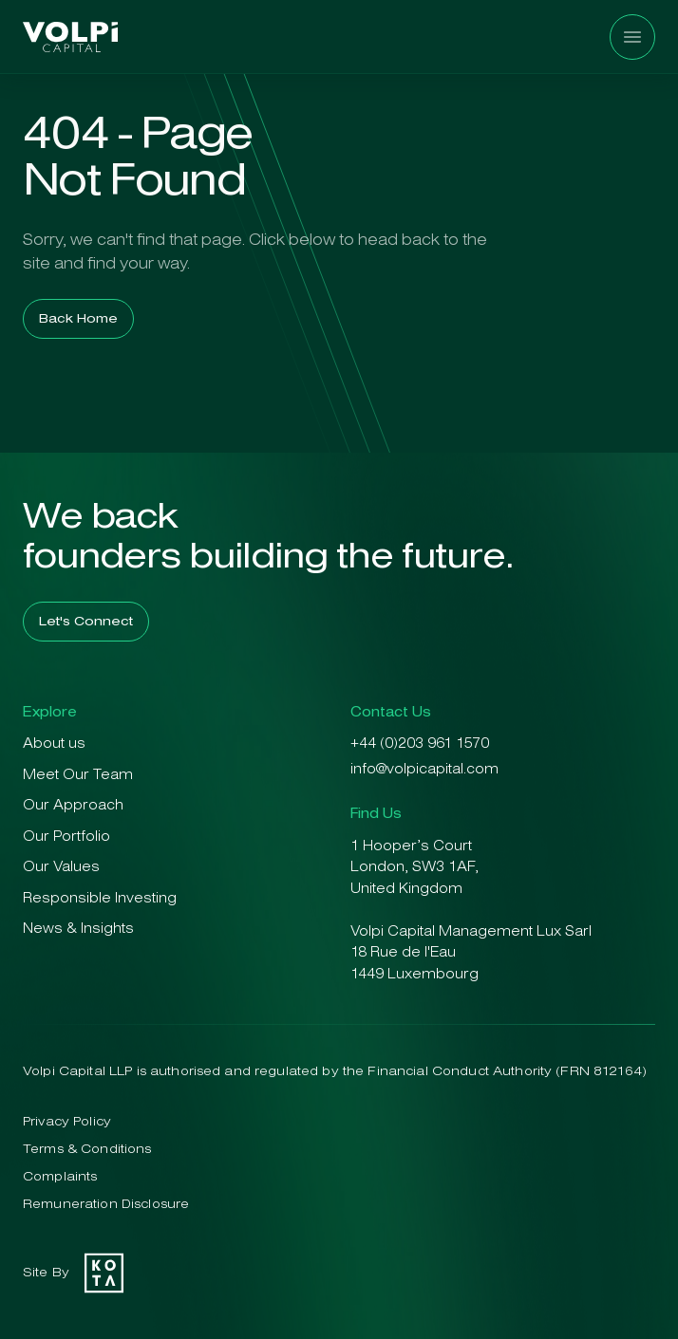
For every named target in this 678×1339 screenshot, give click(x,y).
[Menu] (632, 37)
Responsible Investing (100, 899)
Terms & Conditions (87, 1149)
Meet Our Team (78, 776)
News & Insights (78, 929)
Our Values (61, 868)
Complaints (60, 1177)
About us (54, 744)
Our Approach (73, 806)
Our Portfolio (66, 837)
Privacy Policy (67, 1122)
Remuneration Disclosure (106, 1205)
